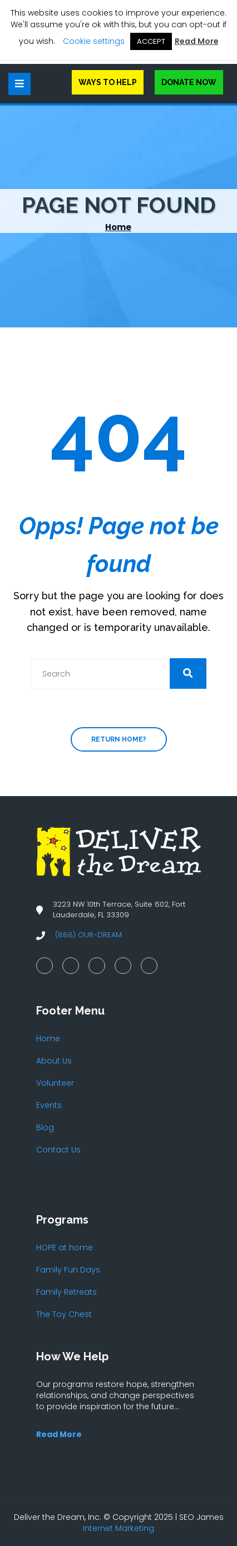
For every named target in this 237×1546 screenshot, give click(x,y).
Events (49, 1105)
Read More (197, 41)
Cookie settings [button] (94, 41)
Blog (45, 1127)
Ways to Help (107, 82)
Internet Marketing (118, 1528)
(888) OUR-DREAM (88, 934)
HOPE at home (64, 1247)
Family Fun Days (68, 1269)
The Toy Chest (64, 1314)
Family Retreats (66, 1292)
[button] (188, 673)
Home (118, 227)
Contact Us (58, 1149)
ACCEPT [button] (151, 41)
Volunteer (55, 1082)
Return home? (118, 739)
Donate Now (188, 82)
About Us (54, 1060)
